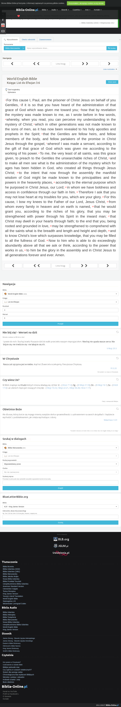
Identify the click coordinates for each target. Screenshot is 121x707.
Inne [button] (87, 10)
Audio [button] (55, 10)
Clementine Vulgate (10, 589)
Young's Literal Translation (13, 596)
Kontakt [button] (98, 10)
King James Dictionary (11, 648)
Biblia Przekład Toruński (12, 581)
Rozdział (6, 306)
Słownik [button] (65, 10)
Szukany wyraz (8, 476)
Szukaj (60, 523)
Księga (5, 298)
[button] (60, 294)
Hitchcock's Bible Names (11, 646)
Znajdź (60, 488)
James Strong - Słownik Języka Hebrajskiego (19, 638)
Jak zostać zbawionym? (12, 660)
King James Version (10, 594)
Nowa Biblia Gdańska (11, 579)
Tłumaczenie (8, 44)
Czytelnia (77, 10)
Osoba (5, 468)
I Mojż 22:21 (63, 388)
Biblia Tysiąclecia (9, 617)
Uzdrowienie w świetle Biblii (12, 665)
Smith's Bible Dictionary (11, 651)
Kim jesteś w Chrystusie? (12, 662)
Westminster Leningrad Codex (14, 604)
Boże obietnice (8, 682)
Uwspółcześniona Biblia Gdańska (15, 584)
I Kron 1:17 (85, 388)
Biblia (45, 10)
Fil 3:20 (114, 368)
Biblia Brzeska (8, 567)
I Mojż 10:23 (51, 388)
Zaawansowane (45, 40)
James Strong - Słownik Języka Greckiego (18, 641)
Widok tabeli (112, 82)
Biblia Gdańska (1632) (11, 569)
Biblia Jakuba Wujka (10, 576)
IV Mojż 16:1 (101, 385)
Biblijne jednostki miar (11, 667)
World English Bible (10, 599)
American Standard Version (13, 586)
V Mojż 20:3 (112, 348)
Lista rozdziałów (110, 69)
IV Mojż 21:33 (84, 385)
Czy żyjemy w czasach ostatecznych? (17, 670)
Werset (5, 314)
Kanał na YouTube (10, 691)
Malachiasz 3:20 (110, 420)
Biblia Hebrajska (9, 615)
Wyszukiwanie (11, 40)
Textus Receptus (9, 591)
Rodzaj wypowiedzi (10, 460)
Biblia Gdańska (8, 612)
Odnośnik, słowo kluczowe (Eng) (14, 511)
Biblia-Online (27, 10)
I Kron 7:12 (66, 385)
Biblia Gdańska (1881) (11, 571)
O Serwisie (7, 696)
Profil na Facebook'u (10, 694)
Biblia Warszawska (10, 574)
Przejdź (60, 324)
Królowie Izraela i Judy (11, 680)
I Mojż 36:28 (74, 388)
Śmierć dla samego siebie (13, 672)
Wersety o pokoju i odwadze (13, 677)
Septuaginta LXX (9, 601)
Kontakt (6, 699)
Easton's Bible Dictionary (11, 643)
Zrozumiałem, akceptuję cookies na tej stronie (86, 3)
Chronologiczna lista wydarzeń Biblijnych (18, 675)
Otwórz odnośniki (28, 40)
